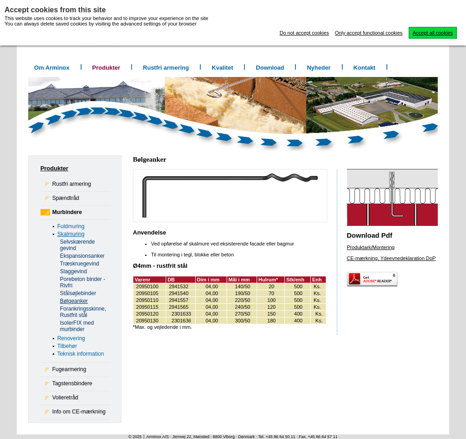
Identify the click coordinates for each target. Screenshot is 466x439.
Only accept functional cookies (369, 33)
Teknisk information (80, 354)
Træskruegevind (79, 263)
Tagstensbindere (72, 383)
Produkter (106, 67)
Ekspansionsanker (82, 256)
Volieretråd (65, 397)
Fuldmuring (71, 226)
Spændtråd (65, 198)
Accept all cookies (433, 33)
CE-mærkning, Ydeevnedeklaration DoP (391, 258)
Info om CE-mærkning (79, 411)
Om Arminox (52, 67)
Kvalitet (222, 67)
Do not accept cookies (304, 33)
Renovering (71, 338)
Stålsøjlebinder (78, 293)
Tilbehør (67, 346)
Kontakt (364, 67)
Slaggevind (73, 271)
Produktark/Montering (371, 247)
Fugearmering (69, 369)
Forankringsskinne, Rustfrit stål (83, 312)
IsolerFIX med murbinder (77, 326)
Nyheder (318, 67)
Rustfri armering (166, 67)
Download (270, 67)
